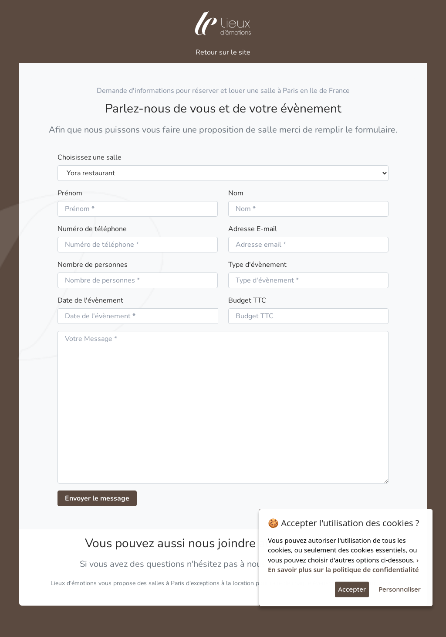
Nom (235, 193)
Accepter (352, 589)
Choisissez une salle (89, 157)
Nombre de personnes (92, 264)
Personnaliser (399, 589)
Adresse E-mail (252, 229)
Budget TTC (247, 300)
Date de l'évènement (90, 300)
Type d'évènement (257, 264)
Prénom (69, 193)
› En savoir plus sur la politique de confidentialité (343, 564)
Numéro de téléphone (92, 229)
